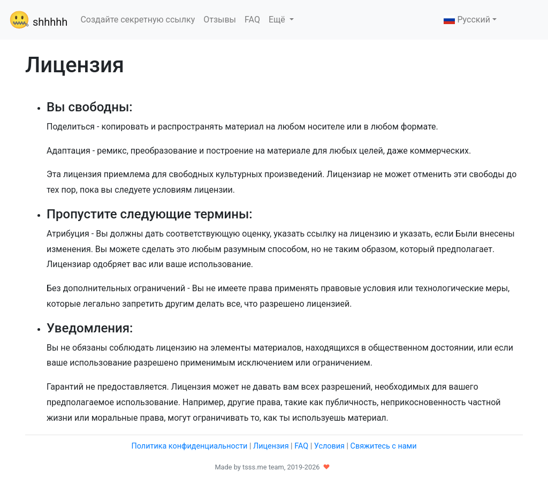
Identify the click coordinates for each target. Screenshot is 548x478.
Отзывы (219, 19)
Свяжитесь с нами (384, 446)
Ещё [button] (278, 19)
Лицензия (270, 446)
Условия (329, 446)
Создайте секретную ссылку (137, 19)
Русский (467, 19)
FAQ (252, 19)
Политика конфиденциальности (189, 446)
